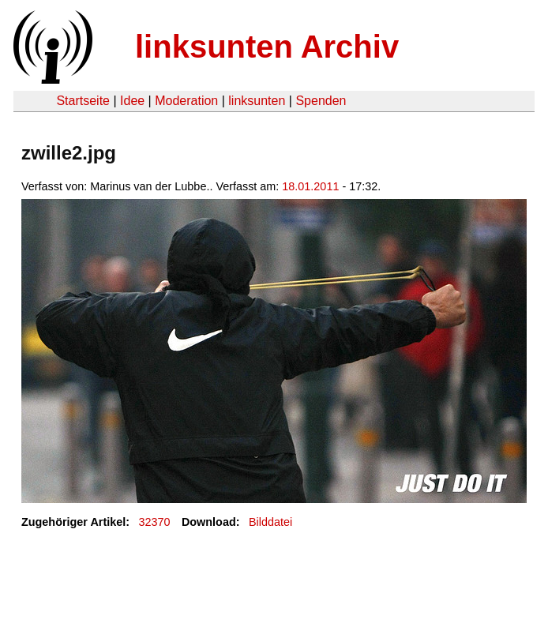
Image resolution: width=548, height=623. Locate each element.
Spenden (320, 100)
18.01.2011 (310, 186)
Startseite (83, 100)
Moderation (186, 100)
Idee (132, 100)
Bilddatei (270, 522)
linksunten (256, 100)
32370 (155, 522)
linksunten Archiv (267, 46)
